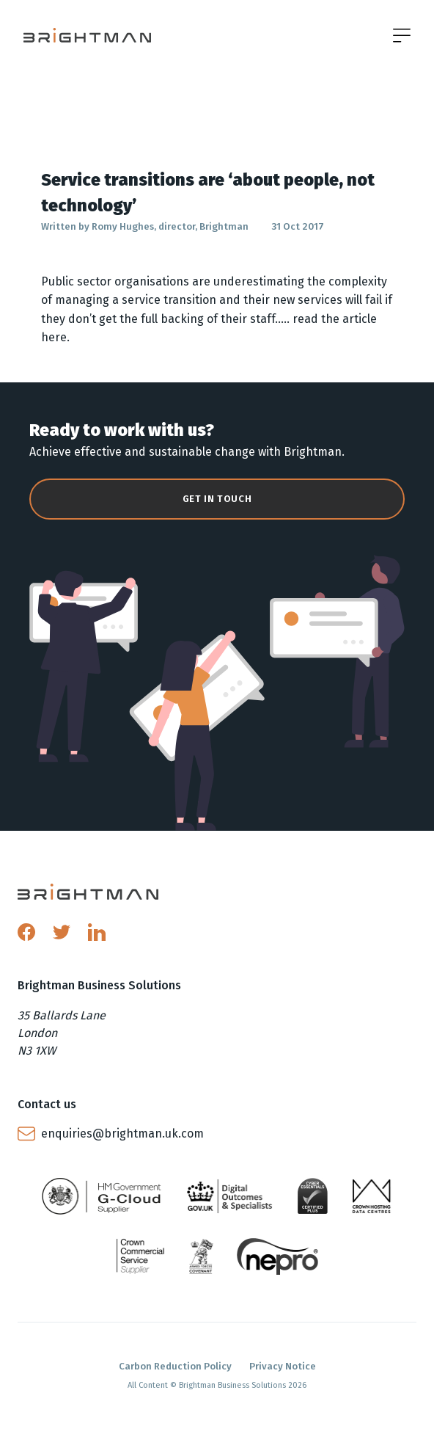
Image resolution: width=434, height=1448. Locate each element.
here (54, 337)
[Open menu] (402, 35)
